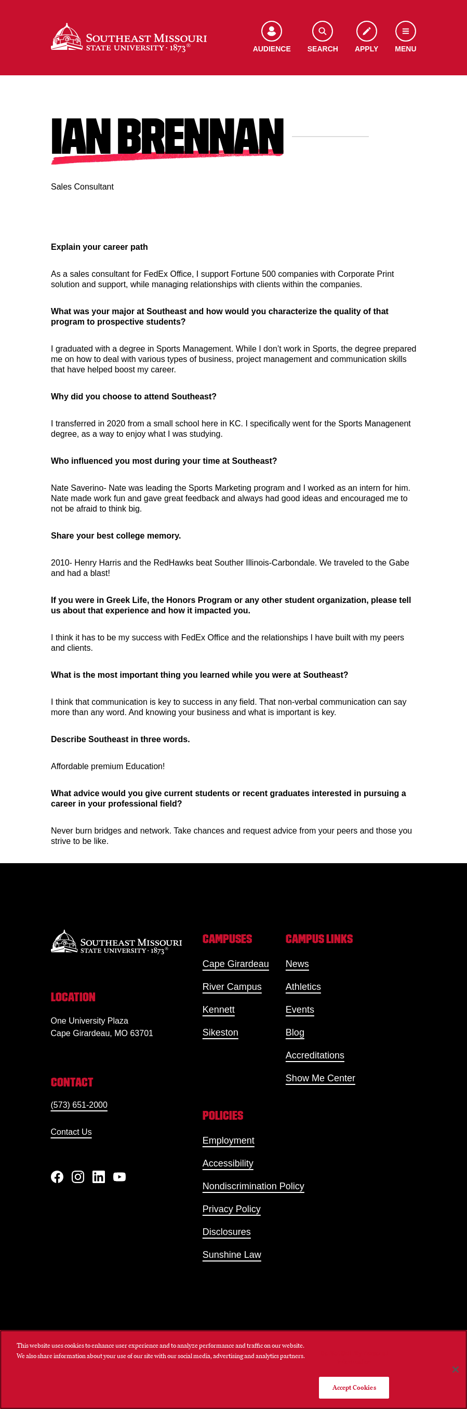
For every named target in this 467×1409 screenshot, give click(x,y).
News (297, 964)
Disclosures (227, 1232)
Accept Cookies (354, 1387)
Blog (295, 1032)
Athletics (303, 987)
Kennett (219, 1009)
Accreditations (315, 1055)
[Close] (455, 1369)
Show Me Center (320, 1078)
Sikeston (220, 1032)
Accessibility (228, 1163)
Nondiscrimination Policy (253, 1186)
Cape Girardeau (236, 964)
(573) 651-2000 (79, 1105)
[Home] (129, 37)
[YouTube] (119, 1177)
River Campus (232, 987)
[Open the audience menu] (272, 38)
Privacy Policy (232, 1209)
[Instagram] (78, 1177)
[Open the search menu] (323, 38)
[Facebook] (57, 1177)
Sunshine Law (232, 1255)
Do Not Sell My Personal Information (354, 1357)
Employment (229, 1140)
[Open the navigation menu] (405, 38)
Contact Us (71, 1132)
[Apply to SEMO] (366, 38)
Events (300, 1009)
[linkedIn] (98, 1177)
